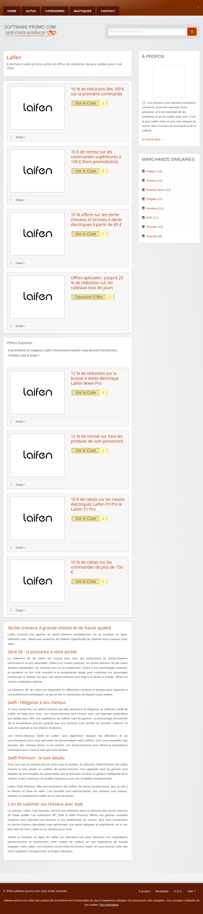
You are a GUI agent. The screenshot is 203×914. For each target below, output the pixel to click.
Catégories (55, 11)
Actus (31, 11)
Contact (108, 11)
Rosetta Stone (155, 189)
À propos (144, 891)
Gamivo (151, 180)
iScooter (151, 226)
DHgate (151, 199)
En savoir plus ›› (152, 139)
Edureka (151, 236)
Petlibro (151, 171)
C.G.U (178, 891)
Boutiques (82, 11)
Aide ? (191, 891)
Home (11, 11)
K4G (149, 217)
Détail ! (18, 137)
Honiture (151, 208)
